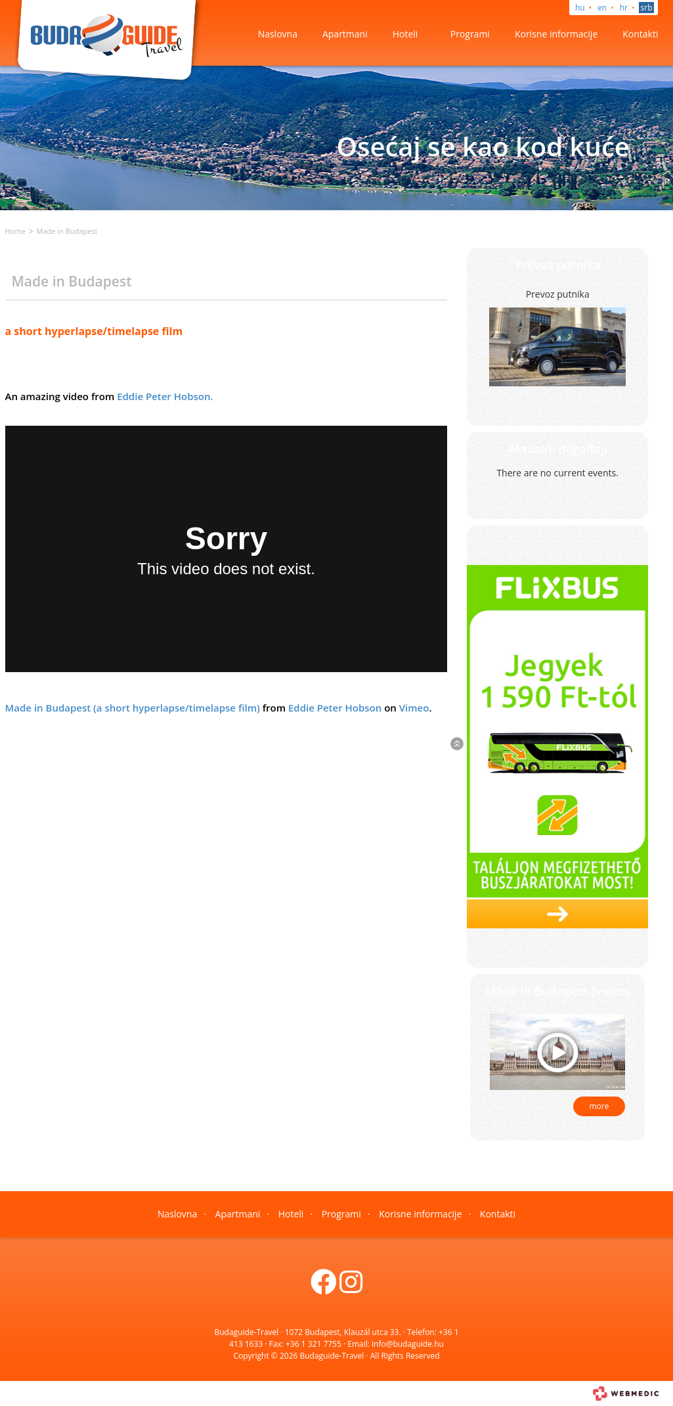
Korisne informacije (556, 34)
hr (624, 7)
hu (580, 7)
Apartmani (345, 34)
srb (647, 7)
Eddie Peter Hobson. (165, 396)
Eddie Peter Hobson (334, 707)
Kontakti (640, 34)
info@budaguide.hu (408, 1343)
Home (15, 231)
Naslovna (277, 34)
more (599, 1106)
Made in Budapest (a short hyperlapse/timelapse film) (132, 707)
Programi (470, 34)
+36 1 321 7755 (313, 1343)
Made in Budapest (67, 231)
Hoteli (405, 34)
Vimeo (414, 707)
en (602, 7)
